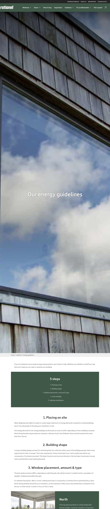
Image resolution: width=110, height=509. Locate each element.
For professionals (82, 7)
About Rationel (92, 1)
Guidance (68, 7)
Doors (36, 7)
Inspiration (58, 7)
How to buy (47, 7)
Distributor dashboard (73, 1)
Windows (26, 7)
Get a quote (98, 7)
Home (13, 355)
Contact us (83, 1)
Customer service (102, 1)
